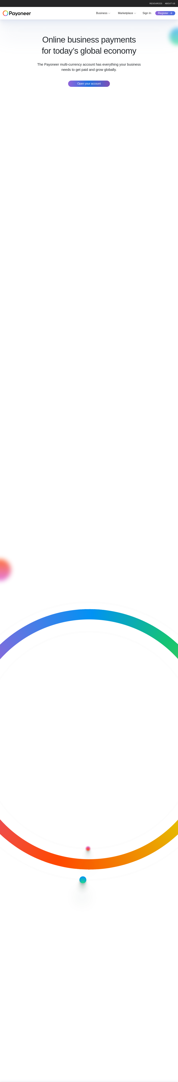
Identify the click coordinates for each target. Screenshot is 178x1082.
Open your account (89, 83)
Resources (156, 3)
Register (163, 13)
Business (101, 13)
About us (170, 3)
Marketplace (125, 13)
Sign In (147, 13)
